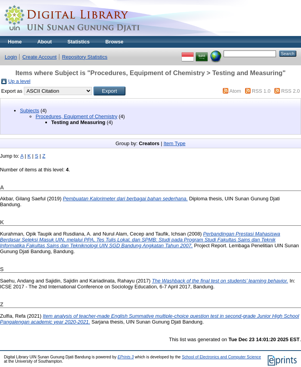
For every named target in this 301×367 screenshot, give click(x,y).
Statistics (79, 42)
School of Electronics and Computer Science (221, 357)
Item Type (174, 143)
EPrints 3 (126, 357)
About (45, 42)
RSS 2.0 (290, 91)
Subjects (29, 110)
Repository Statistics (85, 57)
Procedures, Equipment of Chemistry (76, 116)
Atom (235, 91)
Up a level (19, 81)
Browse (114, 42)
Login (11, 57)
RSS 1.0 (261, 91)
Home (15, 42)
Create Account (39, 57)
